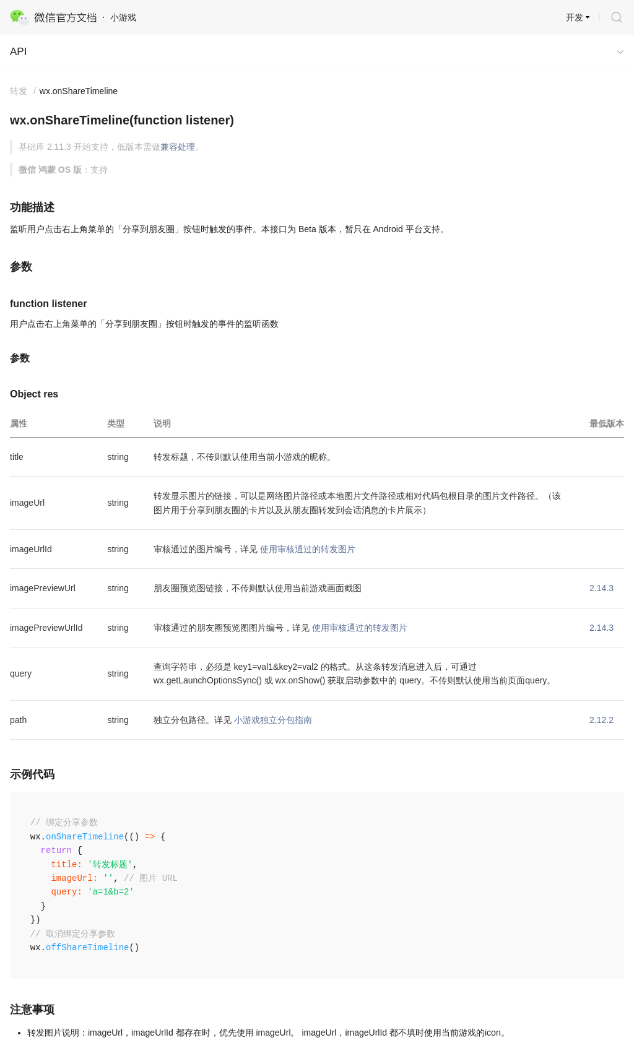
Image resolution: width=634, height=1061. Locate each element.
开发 (574, 17)
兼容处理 (177, 147)
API (18, 52)
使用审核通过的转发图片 (307, 549)
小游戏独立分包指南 (273, 720)
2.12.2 (601, 720)
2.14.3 (601, 588)
